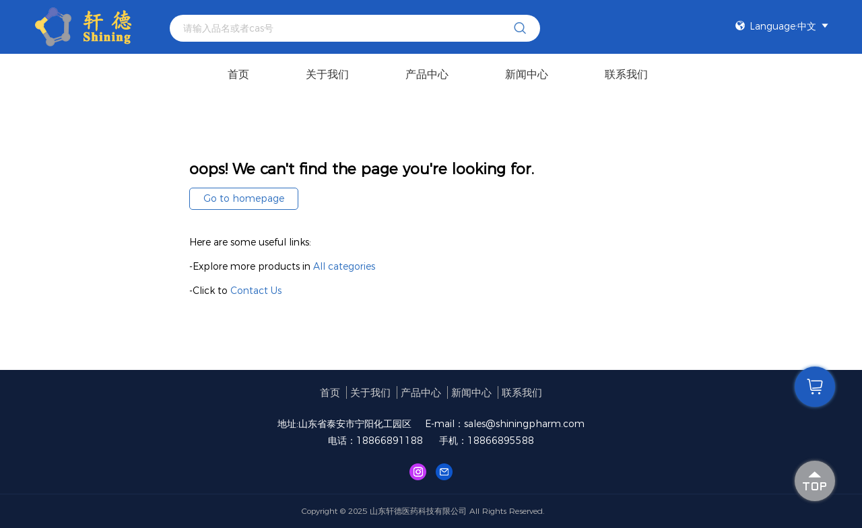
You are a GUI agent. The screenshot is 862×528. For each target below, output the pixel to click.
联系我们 (626, 74)
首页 (238, 74)
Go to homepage (243, 198)
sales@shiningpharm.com (524, 424)
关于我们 (327, 74)
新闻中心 (526, 74)
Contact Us (255, 291)
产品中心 (427, 74)
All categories (344, 266)
